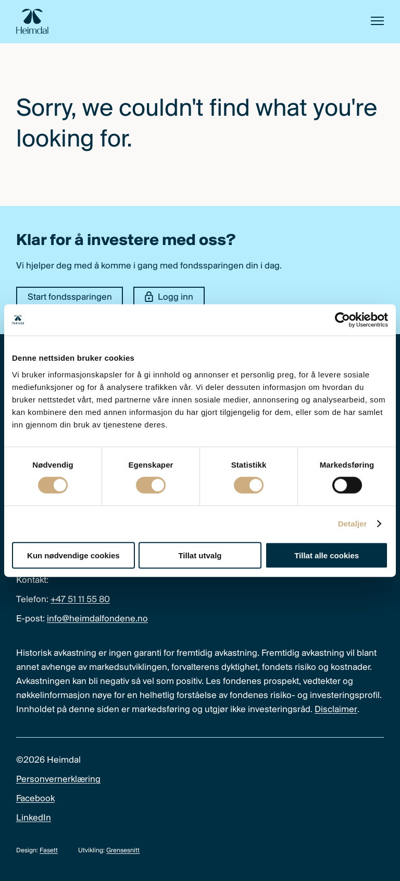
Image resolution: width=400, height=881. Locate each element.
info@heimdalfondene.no (97, 619)
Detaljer (352, 523)
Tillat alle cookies (326, 554)
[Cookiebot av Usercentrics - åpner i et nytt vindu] (342, 320)
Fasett (49, 850)
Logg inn (169, 297)
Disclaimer (336, 710)
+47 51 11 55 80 (80, 600)
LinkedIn (33, 818)
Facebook (35, 799)
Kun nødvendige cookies (73, 554)
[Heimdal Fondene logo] (32, 21)
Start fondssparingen (70, 297)
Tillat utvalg (199, 554)
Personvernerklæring (58, 780)
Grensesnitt (123, 850)
